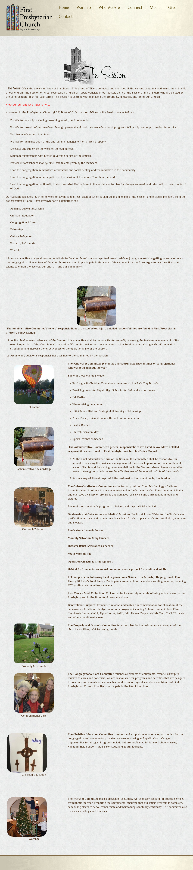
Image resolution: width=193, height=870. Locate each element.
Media (155, 7)
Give (173, 7)
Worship (84, 7)
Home (64, 7)
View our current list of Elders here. (28, 104)
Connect (135, 7)
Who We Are (109, 7)
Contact (66, 16)
